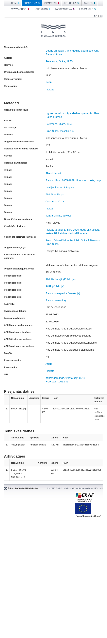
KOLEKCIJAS (42, 9)
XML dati (63, 381)
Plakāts (50, 89)
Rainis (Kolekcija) (56, 300)
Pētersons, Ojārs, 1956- (59, 61)
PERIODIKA (71, 3)
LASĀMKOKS (87, 9)
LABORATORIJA (65, 9)
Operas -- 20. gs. (55, 201)
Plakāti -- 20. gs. (55, 194)
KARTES (89, 3)
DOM (15, 3)
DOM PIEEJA (32, 3)
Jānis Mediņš (53, 173)
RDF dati (51, 381)
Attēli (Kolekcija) (55, 286)
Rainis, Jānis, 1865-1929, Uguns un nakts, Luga (74, 180)
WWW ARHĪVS (20, 9)
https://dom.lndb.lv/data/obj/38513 (65, 377)
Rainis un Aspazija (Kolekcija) (63, 293)
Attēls (49, 82)
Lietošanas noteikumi (83, 488)
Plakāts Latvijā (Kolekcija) (60, 279)
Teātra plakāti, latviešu (59, 215)
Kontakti (99, 488)
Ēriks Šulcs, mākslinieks (60, 131)
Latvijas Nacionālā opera (60, 187)
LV (95, 15)
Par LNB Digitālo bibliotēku (60, 488)
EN (101, 15)
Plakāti (49, 208)
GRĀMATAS (51, 3)
